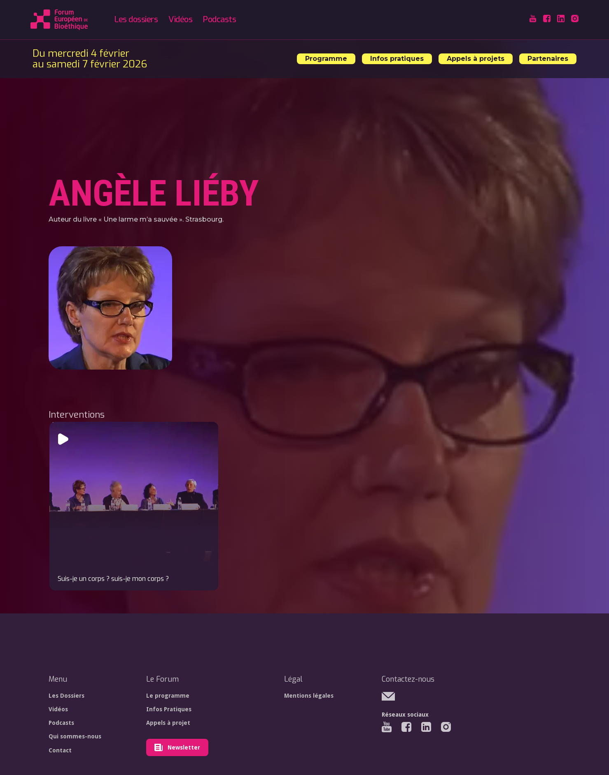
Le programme (167, 695)
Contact (60, 750)
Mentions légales (309, 695)
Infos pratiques (397, 58)
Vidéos (180, 19)
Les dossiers (136, 19)
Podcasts (219, 19)
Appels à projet (168, 722)
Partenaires (547, 58)
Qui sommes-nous (75, 736)
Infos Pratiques (168, 709)
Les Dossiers (66, 695)
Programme (326, 58)
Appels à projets (475, 58)
